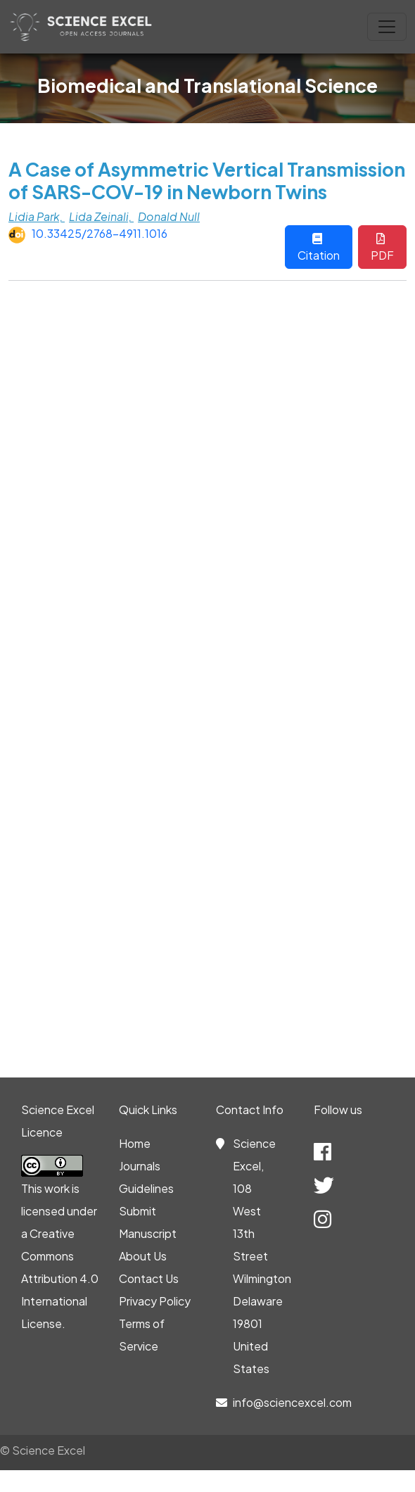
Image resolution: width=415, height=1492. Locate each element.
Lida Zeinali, (101, 216)
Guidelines (146, 1188)
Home (135, 1143)
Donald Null (169, 216)
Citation (319, 248)
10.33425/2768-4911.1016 (99, 233)
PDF (382, 248)
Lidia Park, (36, 216)
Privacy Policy (155, 1301)
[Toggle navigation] (387, 27)
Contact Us (149, 1278)
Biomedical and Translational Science (207, 85)
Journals (139, 1165)
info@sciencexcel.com (292, 1402)
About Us (143, 1255)
